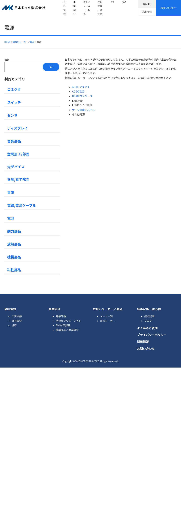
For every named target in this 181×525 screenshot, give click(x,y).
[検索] (51, 67)
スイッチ (14, 102)
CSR (112, 1)
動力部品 (14, 231)
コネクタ (14, 89)
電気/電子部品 (18, 179)
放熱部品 (14, 243)
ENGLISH (147, 4)
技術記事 (149, 316)
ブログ (148, 321)
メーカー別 (106, 316)
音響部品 (14, 140)
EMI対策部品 (63, 325)
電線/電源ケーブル (21, 205)
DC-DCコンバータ (82, 96)
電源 (10, 192)
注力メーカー (107, 321)
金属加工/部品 (18, 153)
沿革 (14, 325)
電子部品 (61, 316)
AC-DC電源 (78, 91)
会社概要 (17, 321)
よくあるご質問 (147, 328)
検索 (6, 59)
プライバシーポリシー (152, 335)
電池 (10, 218)
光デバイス (15, 166)
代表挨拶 (17, 316)
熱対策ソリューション (68, 321)
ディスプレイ (17, 128)
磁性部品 (14, 269)
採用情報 (147, 11)
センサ (12, 115)
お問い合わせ (168, 8)
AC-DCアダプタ (80, 87)
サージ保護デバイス (83, 110)
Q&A (124, 1)
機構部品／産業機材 (67, 330)
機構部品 (14, 256)
